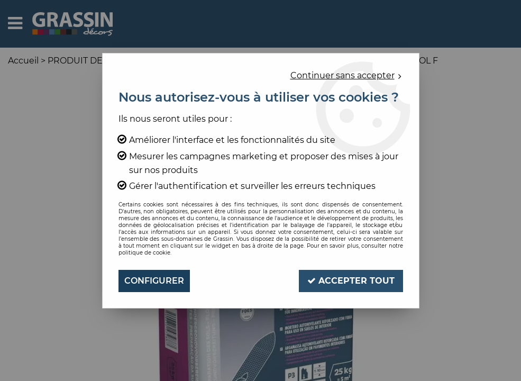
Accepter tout (351, 281)
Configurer (154, 281)
